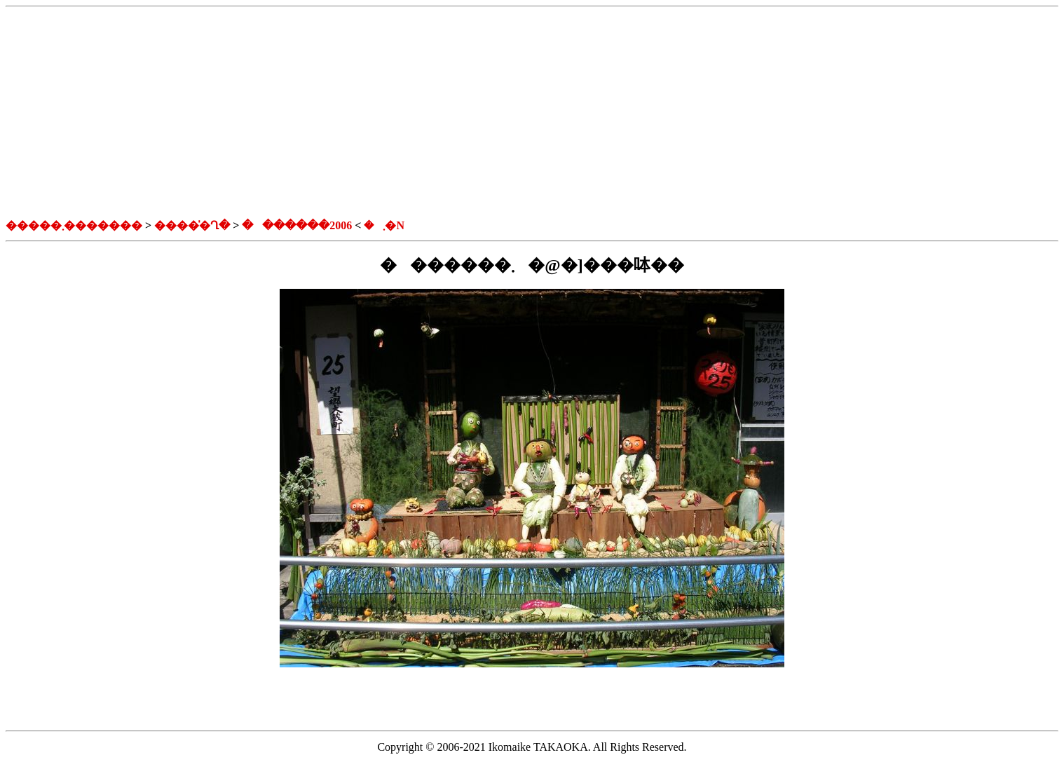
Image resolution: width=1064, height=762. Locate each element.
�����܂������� (74, 225)
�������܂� (313, 225)
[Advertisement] (532, 112)
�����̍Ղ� (192, 225)
